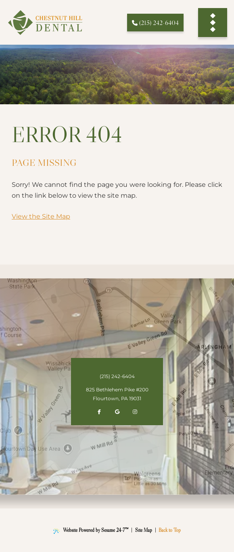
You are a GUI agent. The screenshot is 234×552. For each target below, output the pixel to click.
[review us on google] (117, 412)
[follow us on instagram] (135, 412)
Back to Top (170, 530)
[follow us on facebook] (99, 412)
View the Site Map (41, 216)
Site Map (143, 530)
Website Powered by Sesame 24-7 (91, 530)
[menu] (212, 22)
